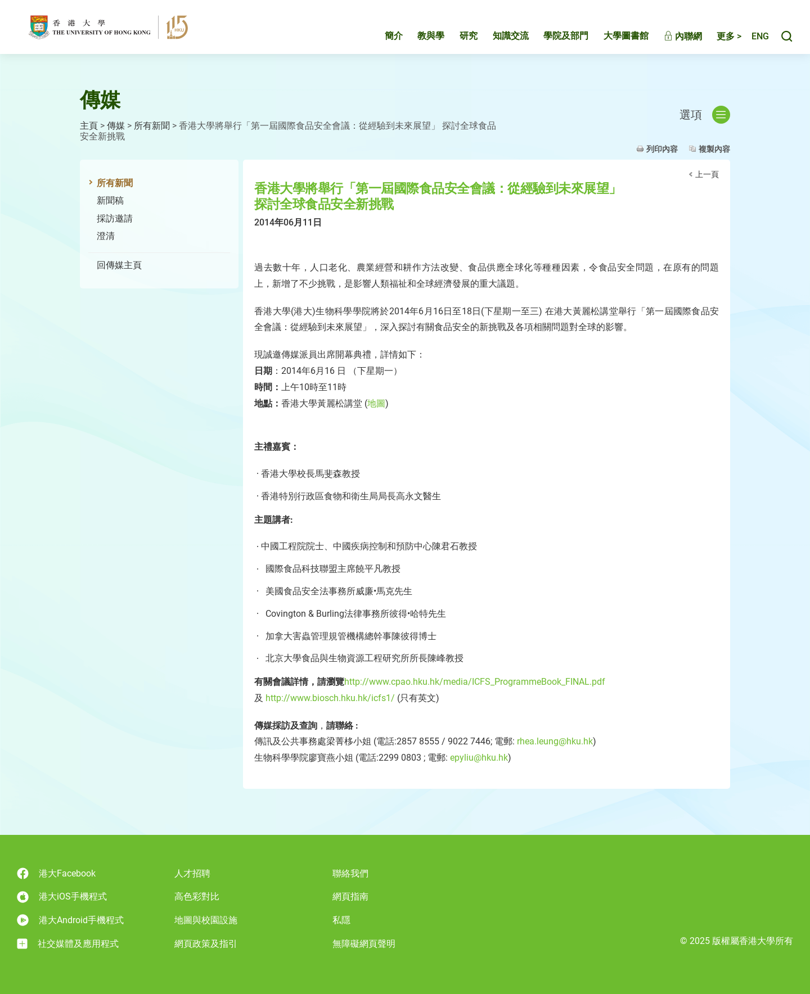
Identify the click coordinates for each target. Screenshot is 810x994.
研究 (457, 37)
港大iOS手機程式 (62, 897)
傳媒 (116, 125)
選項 (705, 115)
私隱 (341, 920)
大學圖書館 (614, 37)
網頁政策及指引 (205, 943)
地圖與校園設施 (205, 920)
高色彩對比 (196, 896)
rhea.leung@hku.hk (555, 741)
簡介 (382, 37)
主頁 (89, 125)
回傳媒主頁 (119, 265)
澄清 (106, 236)
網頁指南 (350, 896)
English (754, 38)
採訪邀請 (115, 218)
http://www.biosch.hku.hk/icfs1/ (330, 698)
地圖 (376, 403)
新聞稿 (110, 200)
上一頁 (707, 174)
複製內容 (714, 148)
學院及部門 (554, 37)
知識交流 (499, 37)
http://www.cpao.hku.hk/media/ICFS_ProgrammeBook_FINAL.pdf (474, 681)
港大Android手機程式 (70, 920)
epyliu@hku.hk (479, 757)
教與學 (419, 37)
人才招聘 (192, 873)
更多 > (717, 38)
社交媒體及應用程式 (68, 944)
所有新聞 (152, 125)
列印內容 (662, 148)
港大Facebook (56, 873)
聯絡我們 (350, 873)
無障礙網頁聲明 (363, 943)
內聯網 (671, 38)
